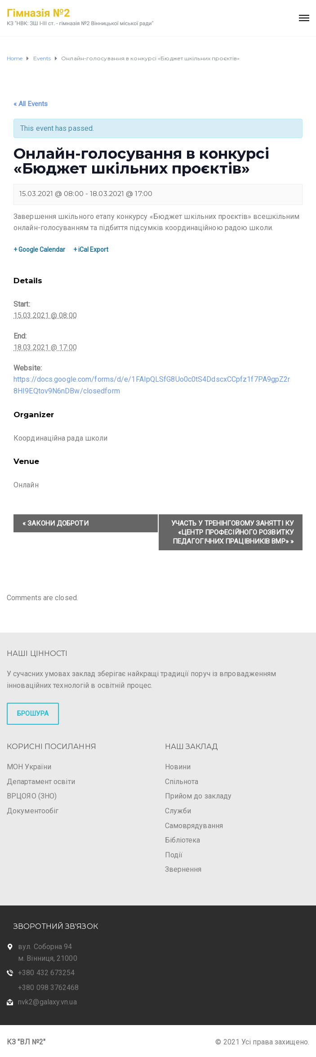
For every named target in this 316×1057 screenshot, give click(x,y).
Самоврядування (194, 825)
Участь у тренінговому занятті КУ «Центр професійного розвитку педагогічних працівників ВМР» (232, 532)
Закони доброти (55, 523)
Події (174, 855)
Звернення (183, 869)
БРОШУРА (33, 713)
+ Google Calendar (39, 249)
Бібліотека (182, 840)
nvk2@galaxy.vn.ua (47, 1002)
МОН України (29, 767)
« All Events (30, 104)
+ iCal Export (90, 249)
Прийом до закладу (198, 796)
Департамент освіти (41, 781)
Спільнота (182, 781)
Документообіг (32, 811)
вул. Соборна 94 (45, 946)
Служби (178, 811)
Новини (178, 767)
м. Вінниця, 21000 (47, 958)
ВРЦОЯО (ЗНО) (32, 796)
